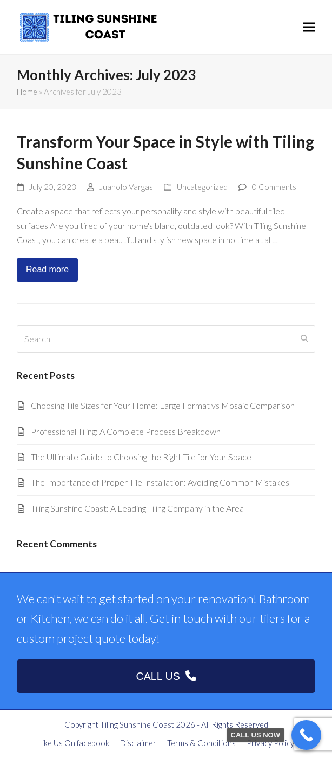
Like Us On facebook (73, 743)
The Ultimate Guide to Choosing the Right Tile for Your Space (141, 457)
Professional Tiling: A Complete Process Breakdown (126, 431)
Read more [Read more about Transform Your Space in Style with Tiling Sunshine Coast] (47, 269)
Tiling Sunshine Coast (137, 724)
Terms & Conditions (201, 743)
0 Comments (274, 187)
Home (27, 91)
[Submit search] (304, 339)
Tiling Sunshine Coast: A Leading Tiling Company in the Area (137, 508)
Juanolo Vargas (126, 187)
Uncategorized (202, 187)
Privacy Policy (270, 743)
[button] (309, 27)
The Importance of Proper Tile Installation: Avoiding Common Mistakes (160, 482)
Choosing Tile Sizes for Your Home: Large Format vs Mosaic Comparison (163, 405)
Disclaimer (138, 743)
